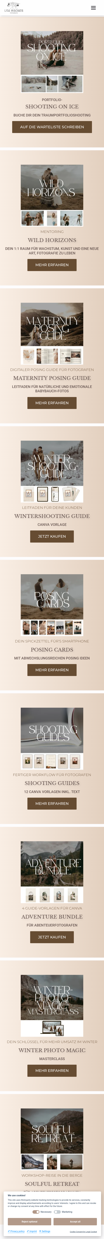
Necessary (46, 1211)
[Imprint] (32, 1231)
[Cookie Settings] (44, 1231)
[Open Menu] (93, 7)
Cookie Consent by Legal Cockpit (83, 1232)
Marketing (67, 1211)
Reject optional (29, 1221)
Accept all (75, 1221)
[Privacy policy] (16, 1231)
